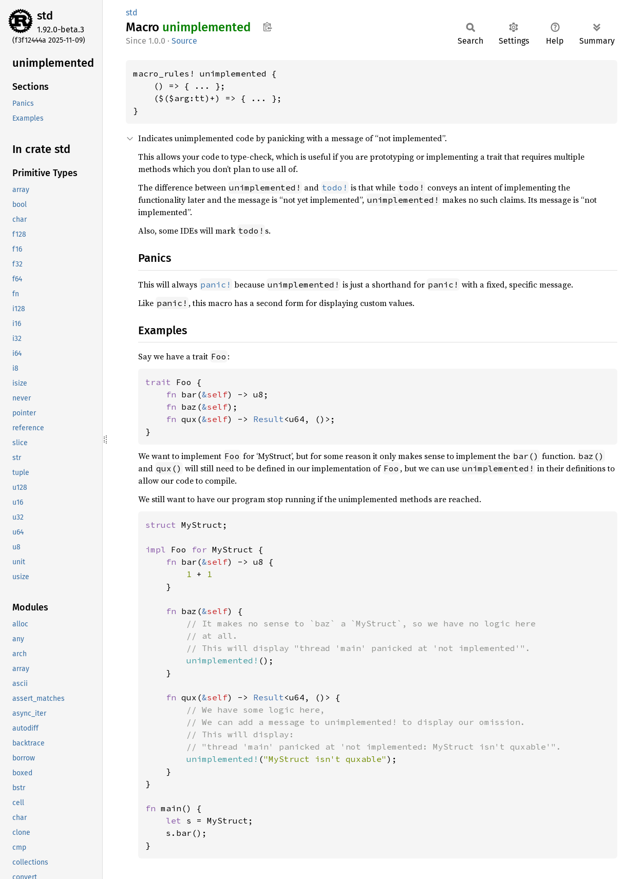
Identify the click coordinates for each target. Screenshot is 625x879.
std (45, 16)
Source (184, 41)
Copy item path (267, 26)
